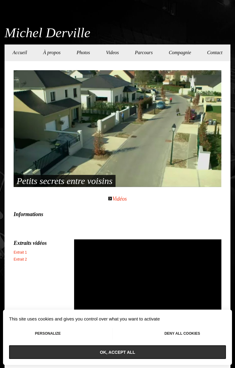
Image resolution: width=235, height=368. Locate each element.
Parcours (144, 52)
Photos (83, 52)
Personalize (47, 333)
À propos (51, 52)
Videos (112, 52)
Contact (215, 52)
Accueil (20, 52)
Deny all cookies (182, 333)
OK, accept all (117, 352)
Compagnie (180, 52)
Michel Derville (47, 33)
